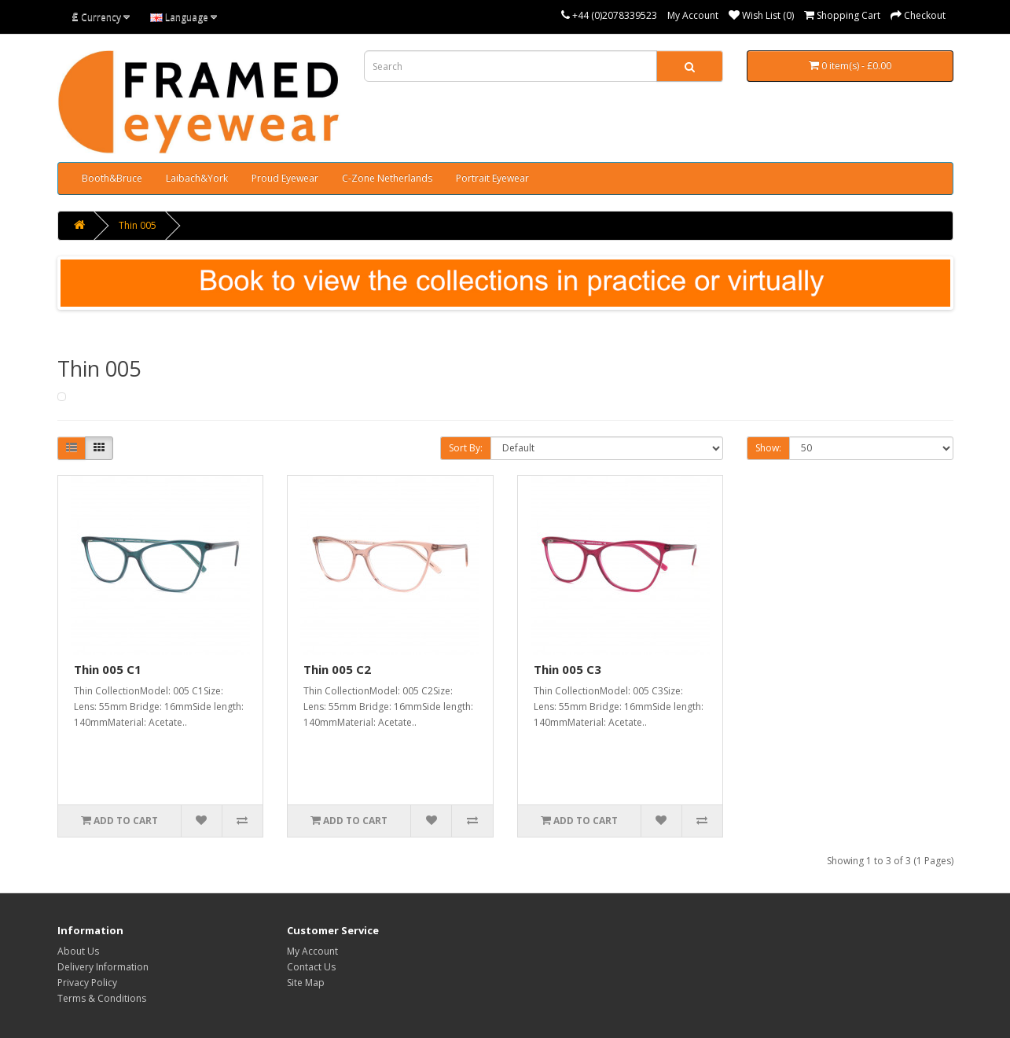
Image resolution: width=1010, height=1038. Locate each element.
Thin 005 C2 (337, 669)
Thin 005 (137, 225)
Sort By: (466, 448)
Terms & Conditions (101, 998)
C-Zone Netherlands (387, 178)
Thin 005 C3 (567, 669)
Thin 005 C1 (107, 669)
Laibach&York (197, 178)
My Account (692, 15)
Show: (768, 448)
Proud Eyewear (285, 178)
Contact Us (311, 967)
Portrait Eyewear (492, 178)
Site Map (306, 982)
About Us (78, 951)
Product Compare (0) (267, 449)
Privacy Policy (87, 982)
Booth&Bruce (112, 178)
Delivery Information (103, 967)
